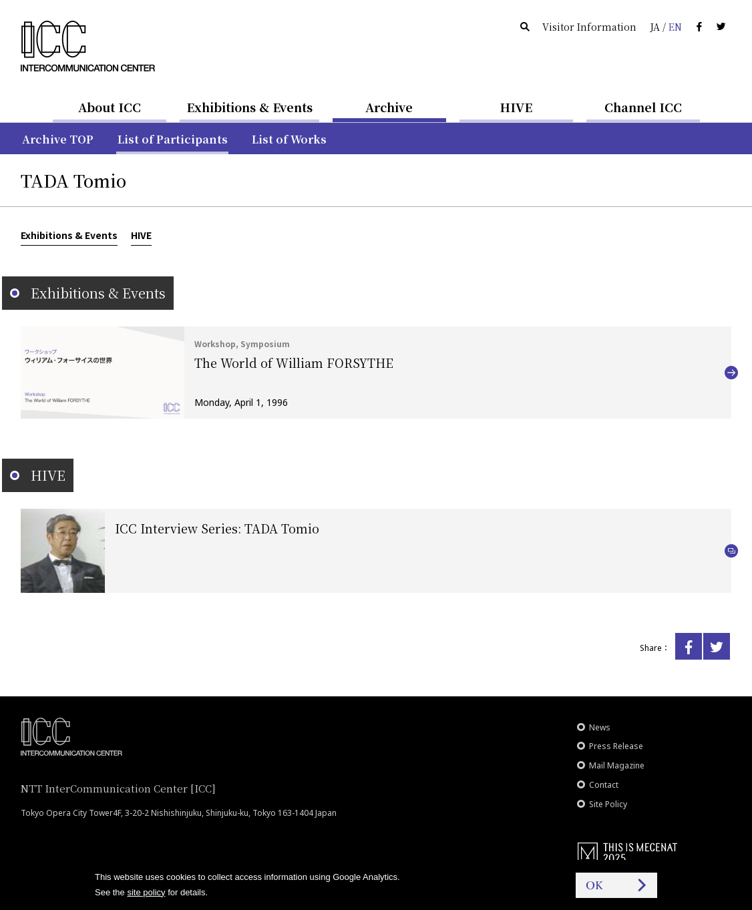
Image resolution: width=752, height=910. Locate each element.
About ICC (109, 107)
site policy (146, 892)
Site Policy (608, 804)
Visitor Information (589, 26)
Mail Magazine (616, 765)
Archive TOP (57, 139)
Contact (603, 784)
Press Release (616, 746)
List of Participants (173, 139)
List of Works (289, 139)
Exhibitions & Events (249, 107)
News (599, 727)
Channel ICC (643, 107)
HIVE (516, 107)
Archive (389, 107)
